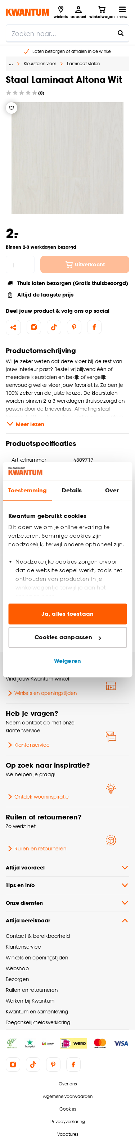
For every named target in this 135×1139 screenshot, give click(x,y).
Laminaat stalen (83, 63)
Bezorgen (17, 979)
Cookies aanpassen (68, 637)
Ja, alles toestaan (67, 613)
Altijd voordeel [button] (67, 867)
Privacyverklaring (67, 1121)
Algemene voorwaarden (68, 1096)
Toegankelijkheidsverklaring (38, 1022)
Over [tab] (112, 490)
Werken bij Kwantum (30, 1001)
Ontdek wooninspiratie (37, 796)
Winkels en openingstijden (41, 693)
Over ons (68, 1083)
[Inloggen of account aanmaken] (78, 12)
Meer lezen (25, 424)
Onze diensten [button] (67, 903)
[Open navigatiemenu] (122, 12)
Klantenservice (28, 745)
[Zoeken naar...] (120, 33)
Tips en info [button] (67, 885)
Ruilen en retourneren (36, 848)
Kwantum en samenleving (37, 1011)
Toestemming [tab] (27, 490)
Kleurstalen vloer (40, 63)
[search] (67, 33)
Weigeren (67, 660)
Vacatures (67, 1134)
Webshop (17, 968)
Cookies (67, 1109)
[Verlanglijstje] (11, 108)
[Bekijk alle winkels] (60, 12)
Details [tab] (72, 490)
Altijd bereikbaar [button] (67, 920)
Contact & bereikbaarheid (38, 936)
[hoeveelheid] (20, 264)
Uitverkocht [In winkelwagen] (85, 264)
